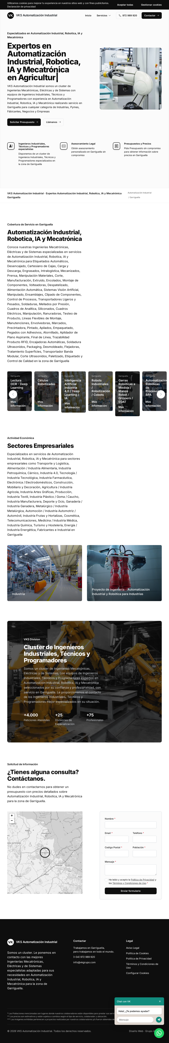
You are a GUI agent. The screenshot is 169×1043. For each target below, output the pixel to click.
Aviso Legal (132, 947)
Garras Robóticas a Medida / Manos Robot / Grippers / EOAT (126, 391)
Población (139, 847)
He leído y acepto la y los (132, 881)
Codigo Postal (113, 847)
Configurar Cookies (137, 973)
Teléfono (138, 833)
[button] (161, 394)
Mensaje (110, 861)
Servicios (104, 15)
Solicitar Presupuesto (24, 122)
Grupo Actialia (153, 1031)
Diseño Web (136, 1031)
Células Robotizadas (46, 382)
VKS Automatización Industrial (32, 15)
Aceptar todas (125, 4)
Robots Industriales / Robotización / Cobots (101, 387)
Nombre (110, 818)
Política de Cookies (137, 953)
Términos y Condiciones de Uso (129, 883)
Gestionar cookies (151, 4)
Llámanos (53, 122)
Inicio (88, 15)
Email (109, 833)
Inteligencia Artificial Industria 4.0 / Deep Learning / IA (73, 389)
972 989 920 (128, 15)
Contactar (151, 15)
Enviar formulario (131, 890)
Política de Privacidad (142, 879)
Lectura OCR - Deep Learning (19, 384)
